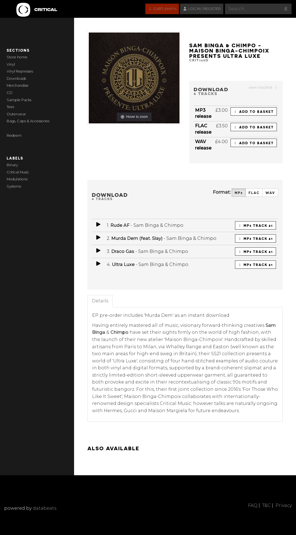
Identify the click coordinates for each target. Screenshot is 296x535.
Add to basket (254, 111)
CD (9, 93)
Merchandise (18, 85)
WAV (270, 193)
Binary (12, 165)
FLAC (254, 193)
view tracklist (263, 87)
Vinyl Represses (20, 71)
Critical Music (18, 172)
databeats (44, 508)
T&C (266, 505)
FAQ (252, 505)
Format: (222, 192)
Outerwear (16, 114)
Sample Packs (19, 100)
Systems (14, 186)
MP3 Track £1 (255, 225)
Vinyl (11, 64)
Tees (10, 107)
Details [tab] (100, 300)
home (22, 57)
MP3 (239, 193)
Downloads (16, 78)
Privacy (283, 505)
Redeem (14, 135)
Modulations (17, 179)
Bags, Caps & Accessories (28, 121)
